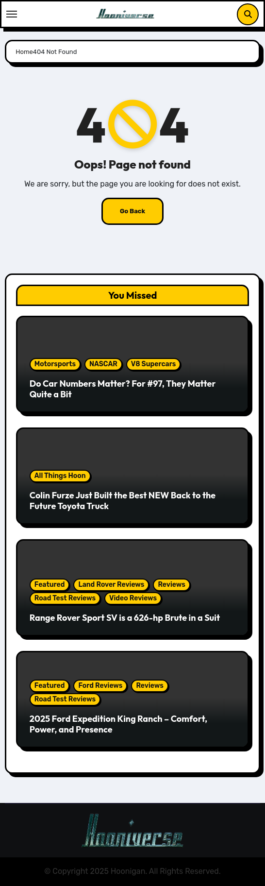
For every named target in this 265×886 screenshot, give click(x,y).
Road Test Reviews (65, 598)
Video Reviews (133, 598)
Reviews (171, 584)
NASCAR (103, 364)
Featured (49, 584)
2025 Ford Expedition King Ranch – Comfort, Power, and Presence (118, 724)
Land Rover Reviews (111, 584)
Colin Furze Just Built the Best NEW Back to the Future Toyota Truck (122, 500)
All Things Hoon (60, 476)
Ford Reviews (100, 686)
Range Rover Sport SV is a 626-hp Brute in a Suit (125, 617)
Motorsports (55, 364)
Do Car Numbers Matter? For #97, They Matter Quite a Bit (123, 389)
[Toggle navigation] (11, 14)
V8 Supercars (153, 364)
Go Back (132, 211)
